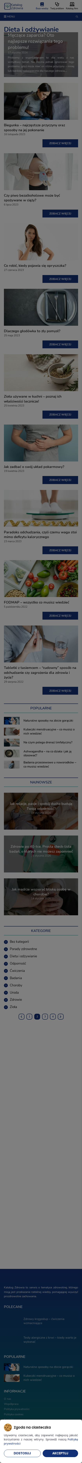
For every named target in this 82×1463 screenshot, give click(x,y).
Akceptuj (60, 1453)
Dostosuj (22, 1453)
